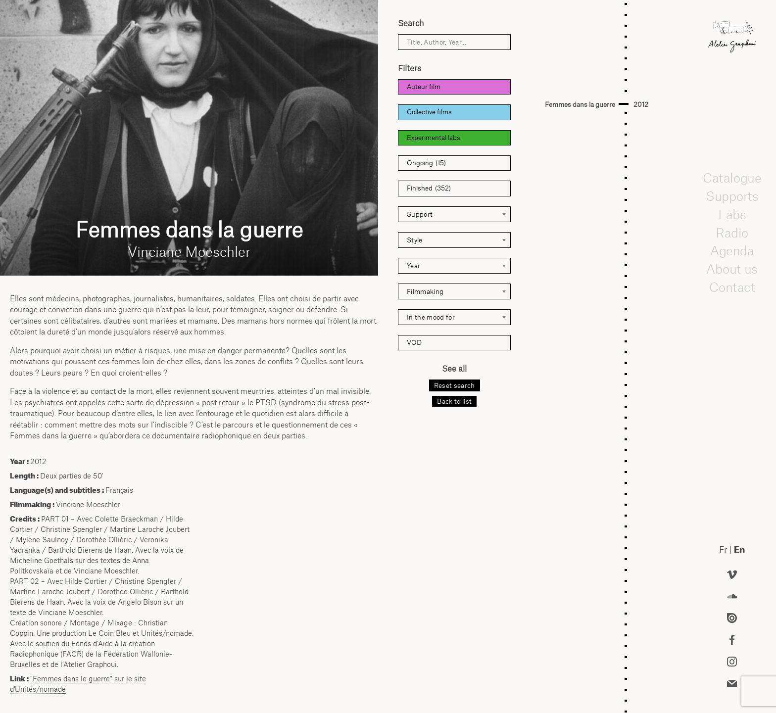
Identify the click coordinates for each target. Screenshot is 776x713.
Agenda (732, 250)
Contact (732, 287)
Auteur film (423, 87)
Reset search (454, 385)
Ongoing (426, 163)
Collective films (429, 112)
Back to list (454, 401)
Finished (429, 188)
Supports (732, 196)
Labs (732, 214)
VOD (414, 342)
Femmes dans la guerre (580, 104)
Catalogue (732, 178)
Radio (732, 232)
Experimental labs (433, 138)
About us (732, 268)
